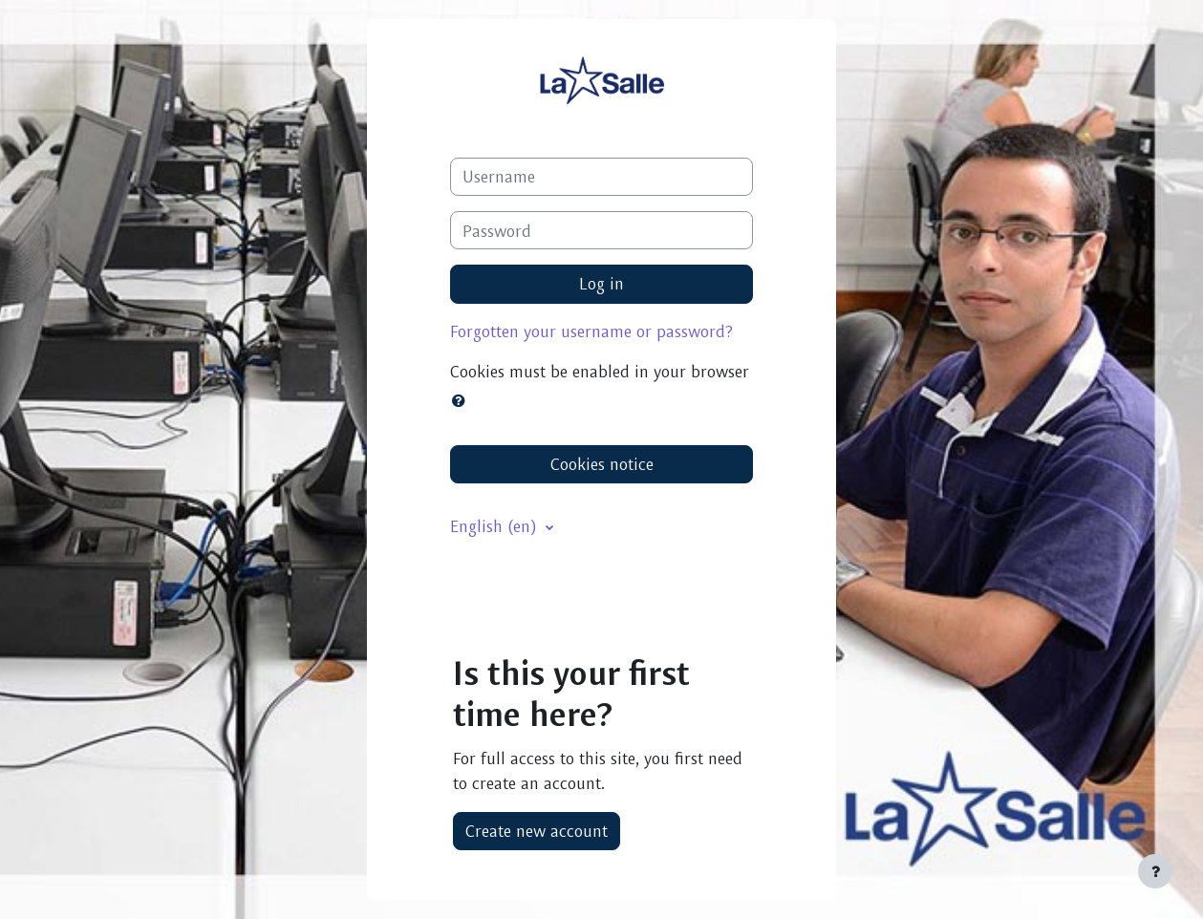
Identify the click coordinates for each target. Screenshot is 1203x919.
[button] (462, 400)
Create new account (536, 831)
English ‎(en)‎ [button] (496, 526)
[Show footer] (1155, 871)
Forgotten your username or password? (591, 331)
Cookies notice (602, 464)
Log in (601, 283)
